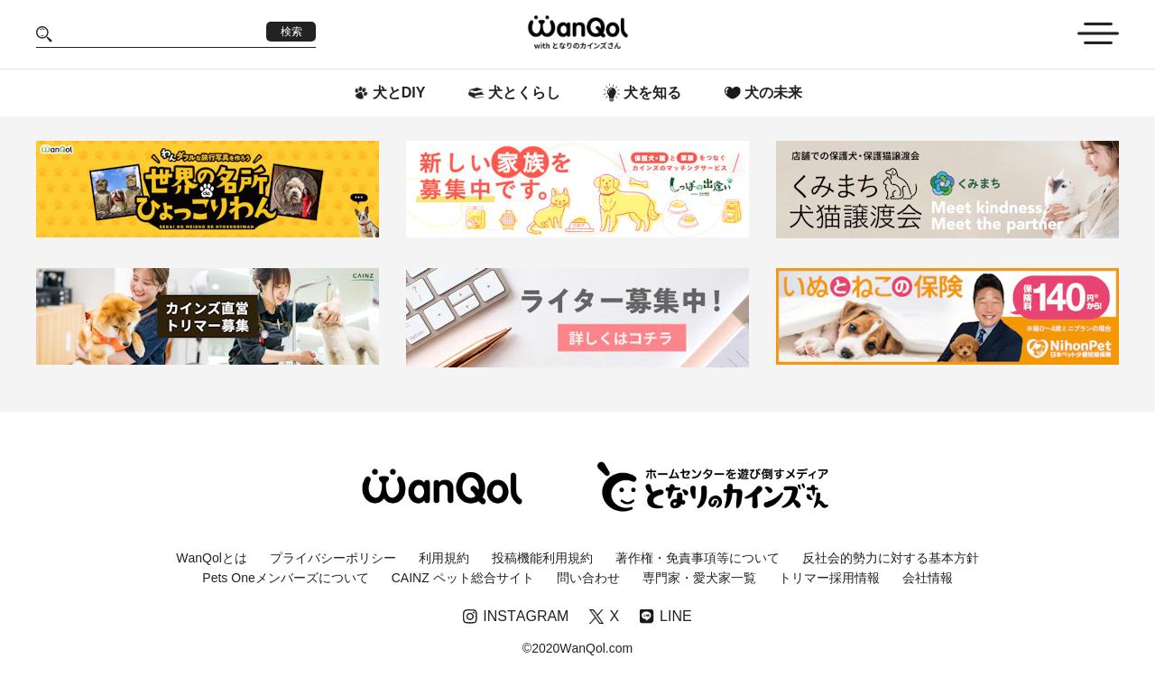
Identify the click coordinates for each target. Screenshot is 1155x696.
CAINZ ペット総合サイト (463, 578)
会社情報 (927, 578)
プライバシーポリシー (333, 558)
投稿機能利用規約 (542, 558)
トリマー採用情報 (829, 578)
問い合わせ (588, 578)
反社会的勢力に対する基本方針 (890, 558)
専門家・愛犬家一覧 (699, 578)
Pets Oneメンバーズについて (285, 578)
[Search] (159, 34)
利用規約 (444, 558)
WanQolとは (211, 558)
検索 (291, 31)
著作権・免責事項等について (697, 558)
